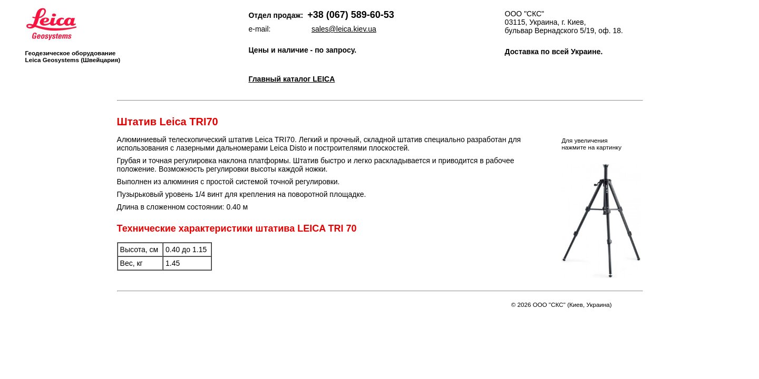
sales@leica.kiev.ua (344, 29)
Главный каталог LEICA (291, 79)
